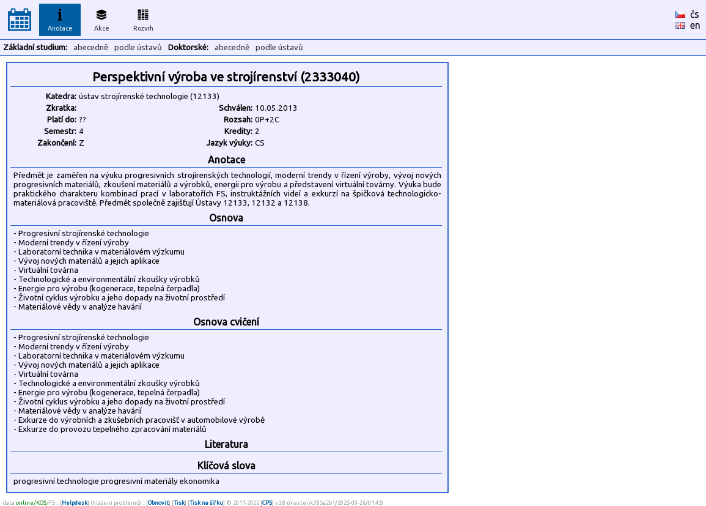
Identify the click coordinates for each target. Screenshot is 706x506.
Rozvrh (143, 18)
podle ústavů (138, 47)
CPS (267, 502)
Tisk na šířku (206, 502)
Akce (101, 18)
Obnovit (158, 502)
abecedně (90, 47)
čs (694, 14)
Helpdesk (74, 502)
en (695, 25)
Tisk (179, 502)
